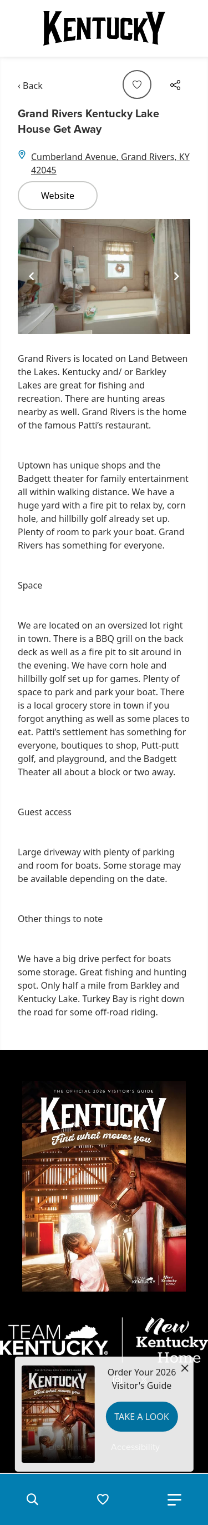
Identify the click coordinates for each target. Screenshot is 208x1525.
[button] (32, 1499)
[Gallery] (104, 276)
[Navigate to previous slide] (31, 276)
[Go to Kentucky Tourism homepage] (104, 28)
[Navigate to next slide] (176, 276)
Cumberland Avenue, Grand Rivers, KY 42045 (110, 163)
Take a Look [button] (141, 1417)
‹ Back (30, 85)
